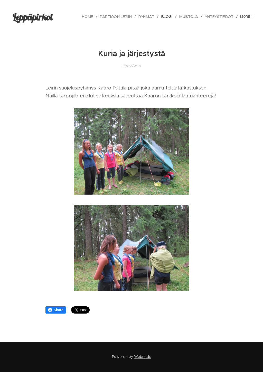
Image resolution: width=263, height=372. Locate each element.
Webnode (142, 356)
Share (55, 310)
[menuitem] (92, 16)
